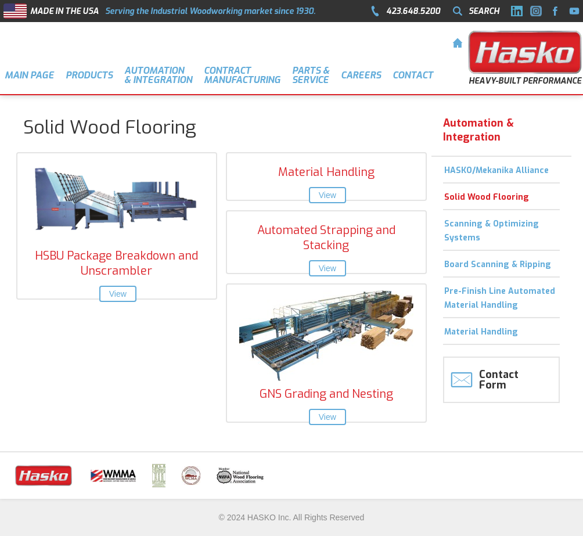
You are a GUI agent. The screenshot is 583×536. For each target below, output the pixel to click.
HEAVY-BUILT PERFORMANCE (525, 81)
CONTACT (413, 75)
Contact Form (499, 380)
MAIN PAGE (29, 75)
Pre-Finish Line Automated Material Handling (499, 298)
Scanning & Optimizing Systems (491, 230)
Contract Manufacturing (242, 75)
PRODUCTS (89, 75)
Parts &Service (310, 75)
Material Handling (481, 331)
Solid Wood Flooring (486, 197)
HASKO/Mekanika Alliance (496, 170)
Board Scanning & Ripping (497, 264)
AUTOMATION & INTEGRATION (158, 75)
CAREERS (361, 75)
